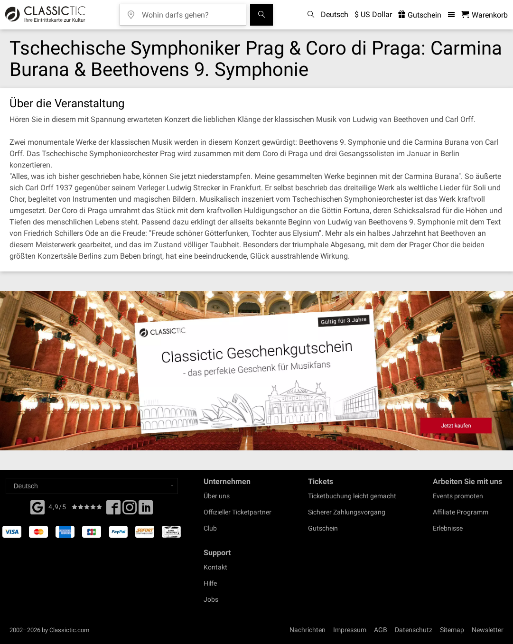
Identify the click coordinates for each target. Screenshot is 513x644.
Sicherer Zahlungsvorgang (346, 512)
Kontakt (215, 567)
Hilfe (210, 583)
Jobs (211, 599)
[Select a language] (92, 486)
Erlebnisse (448, 528)
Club (210, 528)
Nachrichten (307, 630)
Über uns (217, 496)
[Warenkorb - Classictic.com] (484, 14)
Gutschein (323, 528)
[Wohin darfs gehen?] (190, 11)
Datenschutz (413, 630)
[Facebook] (37, 506)
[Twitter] (129, 510)
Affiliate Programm (460, 512)
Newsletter (488, 630)
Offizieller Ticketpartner (237, 512)
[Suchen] (261, 15)
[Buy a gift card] (256, 370)
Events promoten (458, 496)
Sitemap (452, 630)
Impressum (349, 630)
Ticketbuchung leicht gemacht (352, 496)
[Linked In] (146, 510)
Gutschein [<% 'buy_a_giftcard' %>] (419, 14)
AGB (380, 630)
